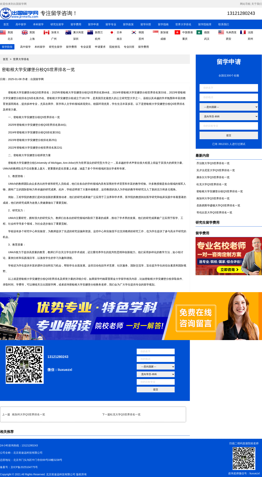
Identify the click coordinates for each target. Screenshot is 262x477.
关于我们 (256, 3)
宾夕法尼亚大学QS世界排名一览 (215, 170)
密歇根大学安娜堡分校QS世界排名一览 (219, 191)
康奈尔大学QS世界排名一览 (213, 177)
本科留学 (38, 24)
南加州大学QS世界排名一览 (28, 414)
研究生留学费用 (207, 222)
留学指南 (163, 24)
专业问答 (129, 46)
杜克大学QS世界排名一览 (125, 414)
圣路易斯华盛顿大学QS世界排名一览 (218, 205)
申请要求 (100, 46)
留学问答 (145, 24)
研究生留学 (57, 24)
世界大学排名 (183, 24)
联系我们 (223, 24)
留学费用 (76, 24)
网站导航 (245, 3)
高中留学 (21, 24)
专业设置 (85, 46)
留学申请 (93, 24)
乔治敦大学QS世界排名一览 (213, 163)
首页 (6, 24)
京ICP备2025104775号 (24, 467)
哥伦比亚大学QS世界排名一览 (214, 212)
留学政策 (128, 24)
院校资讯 (114, 46)
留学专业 (111, 24)
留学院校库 (204, 24)
